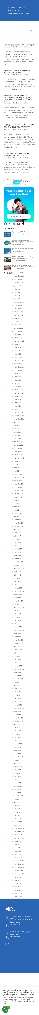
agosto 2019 (18, 461)
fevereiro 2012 (19, 747)
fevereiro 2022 (19, 383)
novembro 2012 (19, 718)
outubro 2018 (18, 490)
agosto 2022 (18, 373)
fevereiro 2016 (19, 591)
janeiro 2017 (18, 555)
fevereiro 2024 (19, 328)
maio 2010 (17, 815)
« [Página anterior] (16, 179)
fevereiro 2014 (19, 669)
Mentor (13, 7)
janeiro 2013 (18, 711)
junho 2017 (17, 539)
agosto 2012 (18, 728)
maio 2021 (17, 406)
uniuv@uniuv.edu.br (16, 943)
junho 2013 (17, 695)
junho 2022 (17, 377)
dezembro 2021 (19, 386)
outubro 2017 (18, 526)
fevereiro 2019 (19, 477)
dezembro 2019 (19, 448)
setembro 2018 (19, 494)
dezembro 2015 (19, 598)
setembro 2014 (19, 646)
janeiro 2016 (18, 594)
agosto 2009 (18, 841)
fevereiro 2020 (19, 445)
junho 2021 (17, 403)
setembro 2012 (19, 724)
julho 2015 (17, 614)
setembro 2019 (19, 458)
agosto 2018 (18, 497)
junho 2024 (17, 321)
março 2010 (18, 822)
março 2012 (18, 744)
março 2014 (18, 666)
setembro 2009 (19, 838)
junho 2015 (17, 617)
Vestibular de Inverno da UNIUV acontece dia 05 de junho (16, 154)
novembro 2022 (19, 370)
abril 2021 (17, 409)
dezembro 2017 (19, 520)
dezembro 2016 (19, 559)
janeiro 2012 (18, 750)
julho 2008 (17, 880)
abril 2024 (17, 325)
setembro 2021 (19, 393)
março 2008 (18, 893)
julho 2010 (17, 809)
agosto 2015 (18, 611)
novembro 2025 (19, 279)
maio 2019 (17, 468)
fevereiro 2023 (19, 361)
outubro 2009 (18, 835)
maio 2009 (17, 851)
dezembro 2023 (19, 331)
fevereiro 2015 (19, 630)
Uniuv (9, 47)
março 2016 (18, 588)
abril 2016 (17, 585)
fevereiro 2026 (19, 273)
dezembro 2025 (19, 276)
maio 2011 (17, 776)
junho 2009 (17, 848)
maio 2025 (17, 292)
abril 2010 (17, 819)
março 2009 (18, 858)
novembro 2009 (19, 832)
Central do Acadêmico (13, 10)
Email (19, 7)
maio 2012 (17, 737)
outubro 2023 (18, 338)
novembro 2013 (19, 679)
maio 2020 (17, 435)
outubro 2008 (18, 871)
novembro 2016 (19, 562)
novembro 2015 (19, 601)
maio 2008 (17, 887)
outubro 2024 (18, 312)
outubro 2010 (18, 799)
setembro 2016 (19, 568)
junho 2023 (17, 351)
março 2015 (18, 627)
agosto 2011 (18, 767)
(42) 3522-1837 (15, 925)
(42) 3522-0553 (15, 937)
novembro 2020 (19, 419)
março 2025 (18, 299)
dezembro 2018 (19, 484)
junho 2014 (17, 656)
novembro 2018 (19, 487)
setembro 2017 (19, 529)
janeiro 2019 (18, 481)
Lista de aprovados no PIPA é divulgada (19, 45)
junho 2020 (17, 432)
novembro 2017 (19, 523)
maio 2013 (17, 698)
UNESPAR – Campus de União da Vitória (18, 13)
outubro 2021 (18, 390)
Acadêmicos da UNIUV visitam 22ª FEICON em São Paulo (17, 72)
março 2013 (18, 705)
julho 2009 (17, 845)
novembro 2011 (19, 757)
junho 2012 (17, 734)
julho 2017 (17, 536)
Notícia (25, 47)
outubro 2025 (18, 283)
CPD (24, 7)
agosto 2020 (18, 425)
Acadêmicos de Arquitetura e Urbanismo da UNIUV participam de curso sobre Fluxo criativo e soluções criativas (18, 98)
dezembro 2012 (19, 715)
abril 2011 (17, 780)
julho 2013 (17, 692)
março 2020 (18, 442)
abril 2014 (17, 663)
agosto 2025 (18, 286)
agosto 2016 (18, 572)
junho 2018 (17, 503)
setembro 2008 (19, 874)
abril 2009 (17, 854)
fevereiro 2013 (19, 708)
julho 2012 (17, 731)
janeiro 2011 (18, 789)
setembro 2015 (19, 607)
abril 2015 (17, 624)
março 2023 (18, 357)
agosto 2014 (18, 650)
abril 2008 (17, 890)
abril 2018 (17, 510)
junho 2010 (17, 812)
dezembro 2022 (19, 367)
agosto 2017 (18, 533)
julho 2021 (17, 400)
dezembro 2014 (19, 637)
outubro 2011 (18, 760)
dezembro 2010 (19, 793)
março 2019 (18, 474)
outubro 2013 (18, 682)
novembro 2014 (19, 640)
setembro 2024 (19, 315)
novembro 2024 (19, 308)
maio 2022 (17, 380)
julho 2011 (17, 770)
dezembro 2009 (19, 828)
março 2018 (18, 513)
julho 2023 (17, 348)
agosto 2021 (18, 396)
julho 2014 (17, 653)
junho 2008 (17, 884)
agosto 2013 (18, 689)
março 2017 (18, 549)
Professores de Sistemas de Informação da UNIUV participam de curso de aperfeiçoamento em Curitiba (19, 126)
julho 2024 (17, 318)
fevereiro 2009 (19, 861)
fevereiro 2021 (19, 413)
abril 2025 (17, 296)
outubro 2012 (18, 721)
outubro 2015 (18, 604)
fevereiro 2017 (19, 552)
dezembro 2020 (19, 416)
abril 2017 (17, 546)
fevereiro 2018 (19, 516)
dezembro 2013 (19, 676)
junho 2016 (17, 578)
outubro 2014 (18, 643)
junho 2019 (17, 465)
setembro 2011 (19, 763)
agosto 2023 (18, 344)
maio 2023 (17, 354)
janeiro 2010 (18, 825)
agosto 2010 (18, 806)
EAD (8, 7)
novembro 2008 (19, 867)
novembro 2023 (19, 335)
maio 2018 (17, 507)
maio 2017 (17, 542)
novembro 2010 (19, 796)
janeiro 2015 (18, 633)
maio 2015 (17, 620)
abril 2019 (17, 471)
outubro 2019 (18, 455)
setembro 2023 (19, 341)
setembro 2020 (19, 422)
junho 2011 (17, 773)
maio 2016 (17, 581)
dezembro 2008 (19, 864)
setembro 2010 (19, 802)
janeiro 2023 (18, 364)
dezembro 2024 (19, 305)
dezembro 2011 (19, 754)
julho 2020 (17, 429)
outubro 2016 (18, 565)
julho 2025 (17, 289)
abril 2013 (17, 702)
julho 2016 (17, 575)
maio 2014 (17, 659)
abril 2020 (17, 438)
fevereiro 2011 (19, 786)
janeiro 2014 (18, 672)
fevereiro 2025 (19, 302)
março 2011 (18, 783)
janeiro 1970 (18, 897)
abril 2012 (17, 741)
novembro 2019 (19, 451)
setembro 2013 (19, 685)
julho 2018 (17, 500)
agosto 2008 (18, 877)
